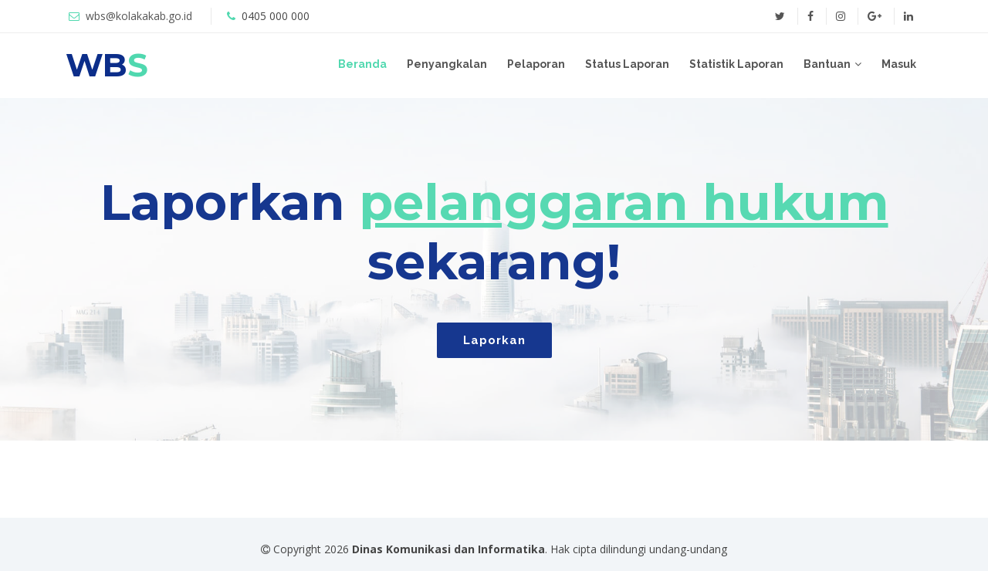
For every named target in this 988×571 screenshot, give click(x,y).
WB (107, 65)
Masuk (898, 64)
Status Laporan (627, 64)
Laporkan (494, 340)
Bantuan (827, 64)
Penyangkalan (447, 64)
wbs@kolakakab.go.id (139, 15)
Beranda (362, 64)
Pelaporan (536, 64)
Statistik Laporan (736, 64)
